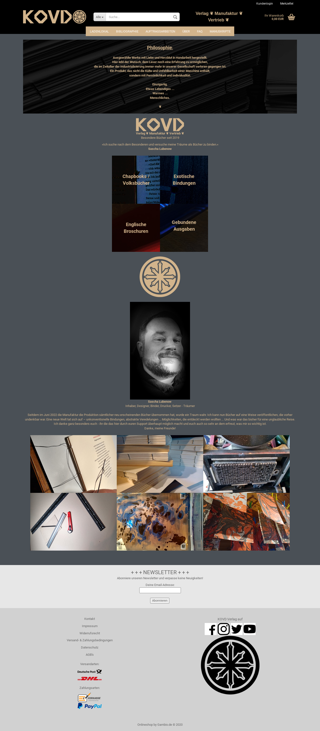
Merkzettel (286, 3)
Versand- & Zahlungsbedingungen (90, 640)
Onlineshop (145, 724)
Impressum (90, 626)
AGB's (90, 654)
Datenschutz (89, 647)
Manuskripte (220, 31)
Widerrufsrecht (90, 633)
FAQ (200, 31)
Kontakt (89, 619)
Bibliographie (127, 31)
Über (186, 31)
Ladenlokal (99, 31)
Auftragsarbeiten (160, 31)
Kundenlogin (264, 3)
